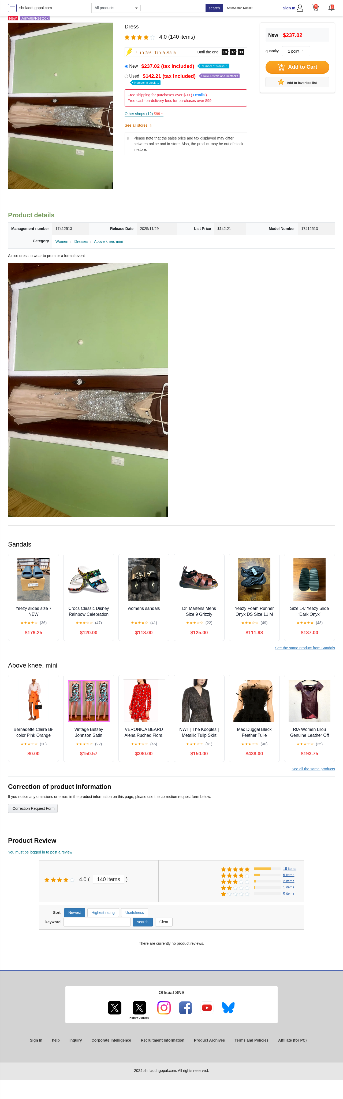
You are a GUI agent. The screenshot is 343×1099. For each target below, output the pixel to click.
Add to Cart (297, 67)
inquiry (75, 1040)
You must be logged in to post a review (40, 852)
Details (199, 95)
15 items (289, 869)
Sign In (289, 8)
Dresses (81, 241)
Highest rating (103, 912)
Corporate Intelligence (111, 1040)
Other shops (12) (144, 114)
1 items (288, 887)
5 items (288, 875)
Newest (74, 912)
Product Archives (209, 1040)
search (214, 8)
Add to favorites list (297, 82)
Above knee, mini (108, 241)
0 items (288, 893)
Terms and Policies (251, 1040)
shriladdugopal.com (35, 8)
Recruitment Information (162, 1040)
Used (184, 79)
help (56, 1040)
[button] (331, 7)
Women (61, 241)
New (179, 66)
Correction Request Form (33, 808)
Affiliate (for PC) (292, 1040)
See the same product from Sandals (305, 648)
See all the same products (313, 769)
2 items (288, 881)
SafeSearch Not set (239, 7)
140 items (108, 879)
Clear (163, 922)
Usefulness (134, 912)
